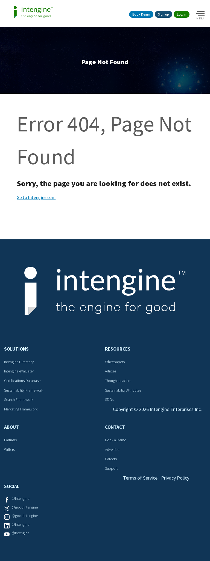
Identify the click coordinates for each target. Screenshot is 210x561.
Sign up (163, 14)
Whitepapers (115, 361)
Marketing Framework (20, 409)
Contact (115, 427)
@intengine (20, 498)
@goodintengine (25, 507)
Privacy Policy (175, 478)
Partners (10, 439)
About (11, 427)
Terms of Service (140, 478)
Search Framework (18, 399)
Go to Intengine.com (36, 197)
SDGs (109, 399)
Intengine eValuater (19, 371)
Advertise (112, 449)
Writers (9, 449)
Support (111, 468)
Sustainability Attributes (123, 390)
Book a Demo (115, 439)
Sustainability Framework (23, 390)
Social (11, 486)
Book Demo (141, 14)
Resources (117, 349)
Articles (110, 371)
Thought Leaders (118, 380)
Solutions (16, 349)
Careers (111, 458)
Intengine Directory (19, 361)
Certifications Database (22, 380)
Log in (181, 14)
